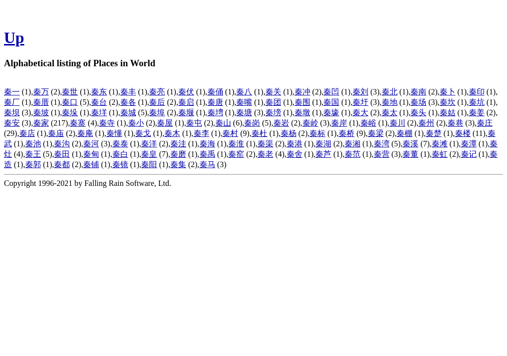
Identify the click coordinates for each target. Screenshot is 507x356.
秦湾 (382, 143)
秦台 (99, 102)
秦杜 (259, 133)
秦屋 (165, 123)
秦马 (207, 164)
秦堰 (186, 112)
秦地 (390, 102)
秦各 (128, 102)
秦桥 (347, 133)
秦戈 (143, 133)
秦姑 (448, 112)
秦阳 (149, 164)
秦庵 (85, 133)
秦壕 (331, 112)
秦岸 (339, 123)
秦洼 (178, 143)
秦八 (244, 92)
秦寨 (78, 123)
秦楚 (434, 133)
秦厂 (12, 102)
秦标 (317, 133)
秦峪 (368, 123)
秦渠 (265, 143)
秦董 (410, 154)
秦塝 (273, 112)
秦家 (41, 123)
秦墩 (302, 112)
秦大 (360, 112)
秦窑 (236, 154)
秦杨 (289, 133)
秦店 (27, 133)
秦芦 (323, 154)
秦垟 (99, 112)
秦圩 (360, 102)
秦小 (136, 123)
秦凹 (331, 92)
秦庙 (56, 133)
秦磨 (178, 154)
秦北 (390, 92)
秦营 (382, 154)
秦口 (70, 102)
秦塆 (215, 112)
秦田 (62, 154)
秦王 (33, 154)
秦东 (99, 92)
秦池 (33, 143)
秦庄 (485, 123)
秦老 (265, 154)
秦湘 (352, 143)
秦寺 (107, 123)
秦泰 (120, 143)
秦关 (273, 92)
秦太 (390, 112)
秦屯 (194, 123)
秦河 (91, 143)
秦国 (331, 102)
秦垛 (70, 112)
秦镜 (120, 164)
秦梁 (376, 133)
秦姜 (477, 112)
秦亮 (157, 92)
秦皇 (149, 154)
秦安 (12, 123)
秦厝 (41, 102)
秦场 (418, 102)
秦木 (172, 133)
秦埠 (157, 112)
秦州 (426, 123)
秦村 (230, 133)
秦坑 (477, 102)
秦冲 (302, 92)
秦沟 (62, 143)
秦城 (128, 112)
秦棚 (404, 133)
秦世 (70, 92)
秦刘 (360, 92)
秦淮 (236, 143)
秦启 (186, 102)
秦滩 (440, 143)
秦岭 (310, 123)
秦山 (223, 123)
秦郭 (33, 164)
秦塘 (244, 112)
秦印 (477, 92)
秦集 (178, 164)
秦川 (398, 123)
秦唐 (215, 102)
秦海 (207, 143)
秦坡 (41, 112)
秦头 (418, 112)
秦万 (41, 92)
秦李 (201, 133)
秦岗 (252, 123)
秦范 (352, 154)
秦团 (273, 102)
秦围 (302, 102)
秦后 (157, 102)
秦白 (120, 154)
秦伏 (186, 92)
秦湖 (323, 143)
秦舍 (295, 154)
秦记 (469, 154)
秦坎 (448, 102)
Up (14, 37)
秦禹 (207, 154)
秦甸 (91, 154)
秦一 (12, 92)
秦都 (62, 164)
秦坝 (12, 112)
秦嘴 (244, 102)
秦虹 (440, 154)
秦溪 (410, 143)
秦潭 (469, 143)
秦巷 (455, 123)
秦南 (418, 92)
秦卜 (448, 92)
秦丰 (128, 92)
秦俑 (215, 92)
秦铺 (91, 164)
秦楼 (463, 133)
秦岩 (281, 123)
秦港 (295, 143)
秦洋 (149, 143)
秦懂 (114, 133)
